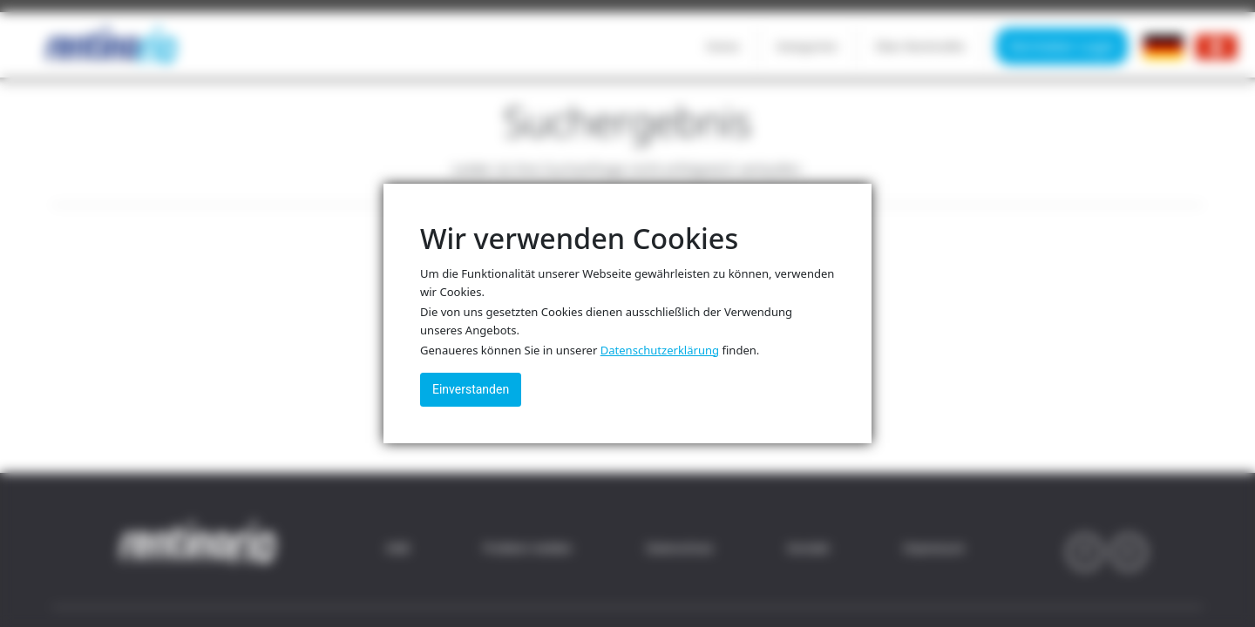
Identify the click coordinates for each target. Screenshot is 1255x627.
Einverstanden (470, 389)
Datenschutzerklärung (659, 350)
